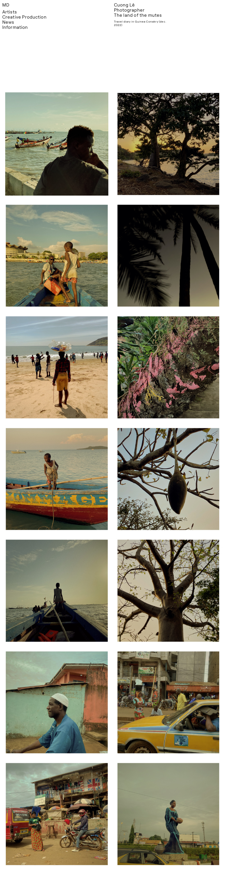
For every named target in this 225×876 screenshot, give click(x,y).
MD (6, 4)
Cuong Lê (124, 4)
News (8, 22)
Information (15, 27)
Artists (9, 11)
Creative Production (24, 17)
